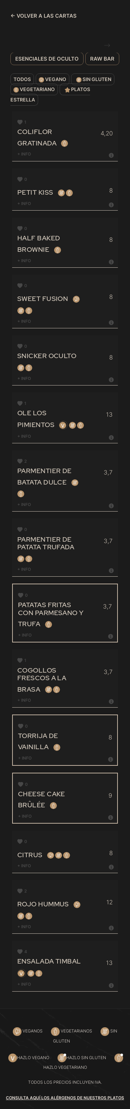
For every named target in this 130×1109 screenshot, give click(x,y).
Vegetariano (34, 89)
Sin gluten (92, 79)
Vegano (52, 79)
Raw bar (102, 58)
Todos (22, 79)
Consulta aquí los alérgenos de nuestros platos (65, 1097)
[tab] (65, 154)
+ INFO (65, 154)
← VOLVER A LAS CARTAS (43, 15)
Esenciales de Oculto (47, 58)
